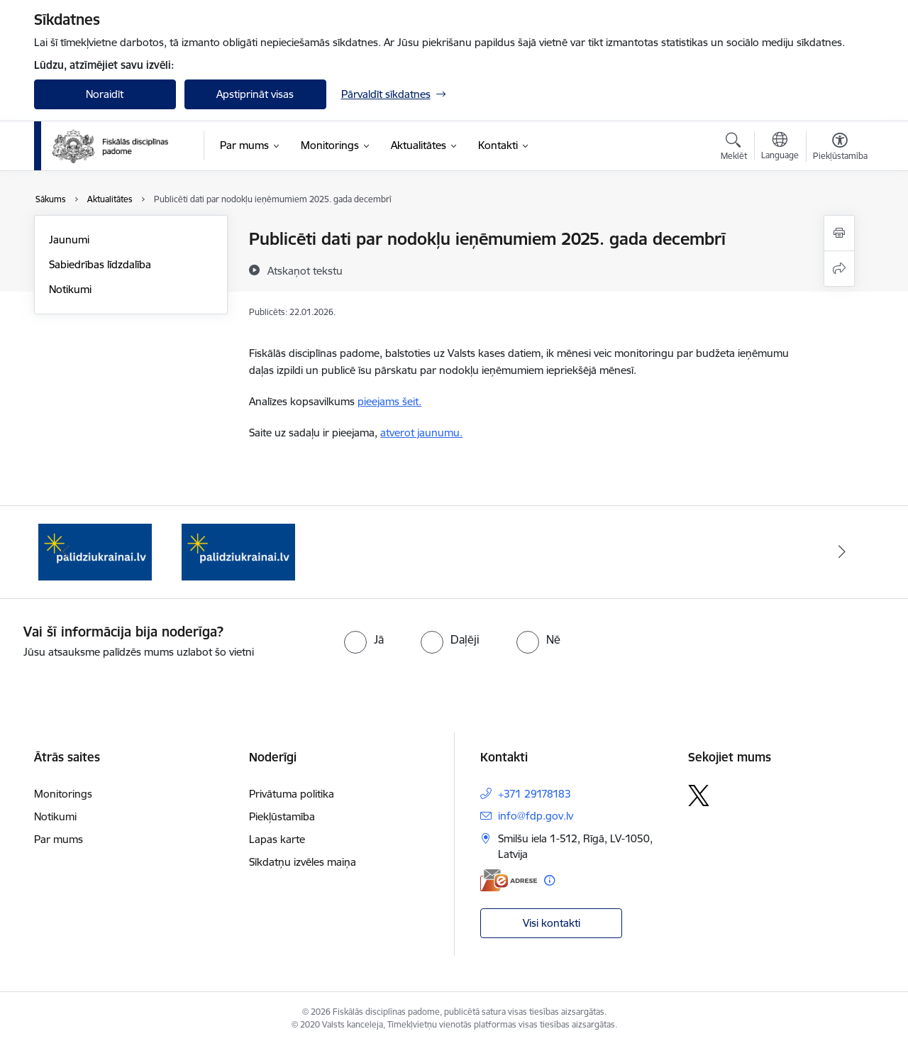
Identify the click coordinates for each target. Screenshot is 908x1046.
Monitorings (63, 793)
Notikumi (70, 289)
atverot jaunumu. (421, 432)
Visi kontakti (551, 923)
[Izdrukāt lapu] (839, 233)
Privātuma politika (291, 793)
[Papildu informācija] (549, 880)
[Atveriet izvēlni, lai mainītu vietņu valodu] (780, 147)
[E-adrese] (508, 880)
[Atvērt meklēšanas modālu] (734, 148)
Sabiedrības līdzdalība (100, 264)
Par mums (58, 839)
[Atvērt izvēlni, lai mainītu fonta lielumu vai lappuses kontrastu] (840, 148)
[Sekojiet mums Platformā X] (698, 795)
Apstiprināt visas (255, 94)
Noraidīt (104, 94)
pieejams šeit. (389, 401)
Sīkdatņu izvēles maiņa (302, 862)
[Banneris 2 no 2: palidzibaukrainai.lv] (238, 551)
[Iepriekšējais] (66, 552)
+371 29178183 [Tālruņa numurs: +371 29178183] (534, 793)
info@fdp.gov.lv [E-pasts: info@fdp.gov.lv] (535, 815)
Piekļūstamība (282, 816)
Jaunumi (69, 239)
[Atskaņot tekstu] (305, 270)
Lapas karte (277, 839)
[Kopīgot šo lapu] (839, 268)
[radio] (364, 639)
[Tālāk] (842, 552)
